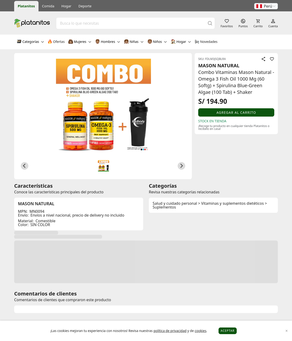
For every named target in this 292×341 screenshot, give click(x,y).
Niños (157, 42)
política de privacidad (170, 330)
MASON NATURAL (219, 65)
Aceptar (228, 331)
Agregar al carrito (236, 112)
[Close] (286, 330)
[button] (266, 6)
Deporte (84, 6)
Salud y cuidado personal (175, 203)
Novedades (205, 42)
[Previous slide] (24, 166)
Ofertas (56, 42)
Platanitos (26, 6)
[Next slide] (181, 166)
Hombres (107, 42)
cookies (200, 330)
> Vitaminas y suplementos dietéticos (231, 203)
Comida (48, 6)
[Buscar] (210, 23)
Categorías (30, 42)
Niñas (133, 42)
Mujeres (79, 42)
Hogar (66, 6)
